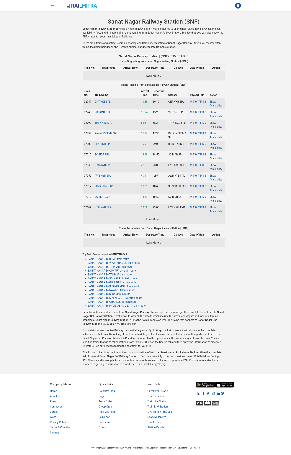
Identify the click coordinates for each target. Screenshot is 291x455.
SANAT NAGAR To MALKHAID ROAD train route (115, 297)
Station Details (156, 427)
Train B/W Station (158, 406)
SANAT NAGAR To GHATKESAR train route (112, 301)
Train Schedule (156, 396)
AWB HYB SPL (103, 175)
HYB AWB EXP (103, 207)
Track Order (105, 401)
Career (54, 411)
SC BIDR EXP (102, 196)
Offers (102, 427)
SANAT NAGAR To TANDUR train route (110, 274)
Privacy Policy (58, 422)
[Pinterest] (222, 393)
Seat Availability (157, 416)
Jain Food (104, 416)
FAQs (53, 416)
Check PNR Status (158, 391)
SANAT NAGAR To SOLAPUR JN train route (112, 278)
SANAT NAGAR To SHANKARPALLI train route (114, 286)
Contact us (56, 406)
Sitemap (55, 432)
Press (53, 401)
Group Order (106, 406)
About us (55, 396)
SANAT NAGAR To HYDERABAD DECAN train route (117, 305)
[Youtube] (208, 393)
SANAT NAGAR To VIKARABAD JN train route (114, 262)
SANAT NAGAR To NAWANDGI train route (111, 290)
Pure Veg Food (107, 411)
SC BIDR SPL (102, 154)
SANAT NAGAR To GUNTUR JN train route (112, 270)
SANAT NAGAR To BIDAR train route (108, 258)
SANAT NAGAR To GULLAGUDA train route (112, 282)
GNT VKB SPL (102, 101)
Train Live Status (157, 401)
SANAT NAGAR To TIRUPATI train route (110, 266)
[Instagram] (213, 393)
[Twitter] (198, 393)
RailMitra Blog (107, 391)
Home (53, 391)
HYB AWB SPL (103, 165)
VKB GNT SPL (102, 112)
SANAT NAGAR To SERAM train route (109, 294)
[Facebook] (203, 393)
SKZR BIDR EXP (104, 186)
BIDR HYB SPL (103, 143)
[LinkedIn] (218, 393)
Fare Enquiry (155, 422)
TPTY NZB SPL (103, 122)
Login (102, 396)
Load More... (153, 75)
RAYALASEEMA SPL (106, 133)
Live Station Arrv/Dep (160, 411)
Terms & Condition (60, 427)
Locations (104, 422)
